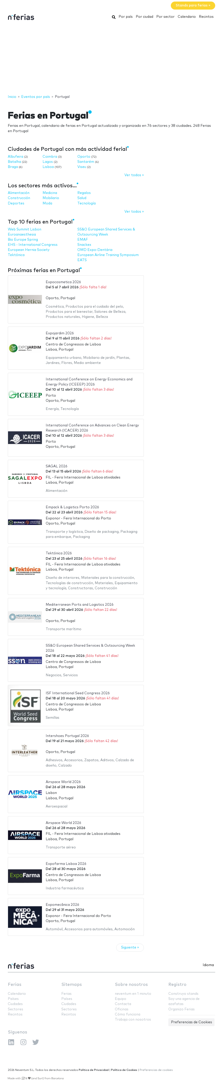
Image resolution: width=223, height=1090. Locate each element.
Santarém (85, 162)
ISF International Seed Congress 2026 (78, 693)
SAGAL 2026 (56, 466)
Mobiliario (51, 198)
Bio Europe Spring (23, 239)
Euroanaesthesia (22, 234)
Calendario (187, 16)
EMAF (82, 239)
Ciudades (15, 1004)
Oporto (83, 156)
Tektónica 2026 (59, 553)
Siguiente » (130, 947)
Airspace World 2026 (63, 782)
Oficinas (121, 1009)
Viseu (81, 167)
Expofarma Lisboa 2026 (66, 864)
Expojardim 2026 (60, 333)
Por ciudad (144, 16)
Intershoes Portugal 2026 (67, 736)
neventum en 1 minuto (133, 993)
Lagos (48, 162)
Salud (81, 198)
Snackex (84, 244)
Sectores (15, 1009)
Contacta (123, 1004)
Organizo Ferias (181, 1009)
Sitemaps (71, 985)
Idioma (208, 965)
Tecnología (86, 203)
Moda (47, 203)
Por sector (165, 16)
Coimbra (50, 156)
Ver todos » (134, 175)
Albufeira (15, 156)
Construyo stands (183, 993)
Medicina (50, 193)
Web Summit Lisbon (24, 229)
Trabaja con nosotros (133, 1019)
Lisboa (48, 167)
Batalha (14, 162)
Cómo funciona (127, 1014)
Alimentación (18, 193)
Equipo (120, 999)
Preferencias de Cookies (191, 1022)
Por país (126, 16)
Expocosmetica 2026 (63, 282)
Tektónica (16, 255)
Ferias (14, 985)
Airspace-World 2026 (63, 823)
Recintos (206, 16)
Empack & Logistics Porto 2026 (72, 507)
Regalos (84, 193)
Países (13, 999)
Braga (13, 167)
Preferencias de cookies (156, 1070)
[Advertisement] (111, 58)
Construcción (19, 198)
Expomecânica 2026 (62, 904)
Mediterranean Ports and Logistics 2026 (80, 604)
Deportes (16, 203)
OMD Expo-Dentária (94, 250)
